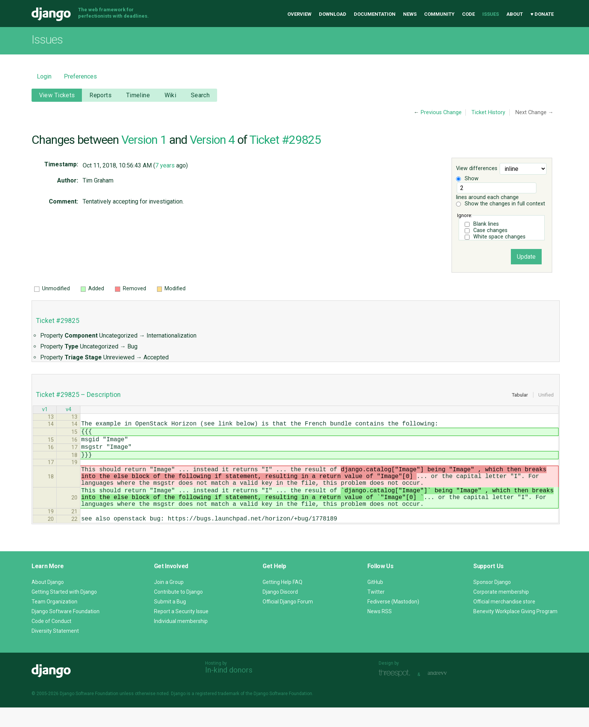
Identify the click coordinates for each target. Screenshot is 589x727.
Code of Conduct (51, 641)
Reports (100, 95)
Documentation (375, 14)
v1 (45, 410)
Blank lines (486, 224)
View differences (476, 169)
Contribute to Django (178, 611)
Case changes (490, 230)
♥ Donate (542, 14)
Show (467, 178)
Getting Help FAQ (282, 602)
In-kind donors (228, 689)
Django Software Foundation (66, 631)
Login (44, 76)
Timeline (138, 95)
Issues (490, 14)
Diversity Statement (55, 650)
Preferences (80, 76)
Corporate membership (501, 611)
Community (439, 14)
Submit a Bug (170, 621)
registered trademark (217, 713)
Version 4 (212, 140)
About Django (48, 602)
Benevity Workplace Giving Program (515, 631)
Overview (299, 14)
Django (51, 14)
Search (200, 95)
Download (332, 14)
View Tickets (57, 95)
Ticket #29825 (285, 140)
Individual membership (181, 641)
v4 (68, 410)
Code (468, 14)
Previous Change (441, 112)
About (514, 14)
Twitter (376, 611)
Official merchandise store (504, 621)
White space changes (499, 237)
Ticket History (488, 112)
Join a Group (169, 602)
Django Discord (280, 611)
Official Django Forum (288, 621)
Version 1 (143, 140)
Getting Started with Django (64, 611)
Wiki (171, 95)
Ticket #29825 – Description (78, 394)
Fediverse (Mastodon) (393, 621)
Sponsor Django (492, 602)
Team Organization (54, 621)
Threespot (396, 693)
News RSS (379, 631)
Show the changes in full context (500, 204)
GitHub (375, 602)
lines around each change (496, 192)
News (410, 14)
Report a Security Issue (181, 631)
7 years (165, 165)
